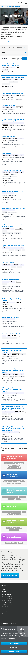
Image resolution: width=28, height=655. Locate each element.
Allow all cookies (14, 643)
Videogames (17, 483)
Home (2, 6)
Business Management (6, 511)
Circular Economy (9, 527)
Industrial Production (7, 496)
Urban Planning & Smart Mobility (14, 467)
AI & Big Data (6, 481)
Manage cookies (14, 647)
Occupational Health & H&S (11, 542)
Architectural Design (9, 463)
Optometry (20, 542)
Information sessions (6, 600)
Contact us (3, 591)
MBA (9, 514)
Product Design (22, 496)
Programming (11, 483)
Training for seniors (5, 606)
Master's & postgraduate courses (8, 596)
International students (6, 613)
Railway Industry (11, 499)
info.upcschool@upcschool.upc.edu (10, 41)
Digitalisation (20, 463)
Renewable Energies (14, 529)
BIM (15, 463)
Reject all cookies (14, 651)
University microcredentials (7, 598)
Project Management (16, 514)
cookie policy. (12, 638)
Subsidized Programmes (7, 604)
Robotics (18, 499)
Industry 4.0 (15, 496)
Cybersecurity (17, 481)
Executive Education (6, 602)
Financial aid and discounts (7, 617)
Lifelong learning (8, 6)
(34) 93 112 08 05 (5, 40)
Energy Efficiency (18, 527)
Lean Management (17, 511)
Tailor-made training (6, 625)
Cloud (12, 481)
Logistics (24, 511)
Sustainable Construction (14, 465)
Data (23, 481)
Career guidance (5, 615)
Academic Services (5, 611)
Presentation (4, 587)
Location (3, 589)
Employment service (6, 619)
